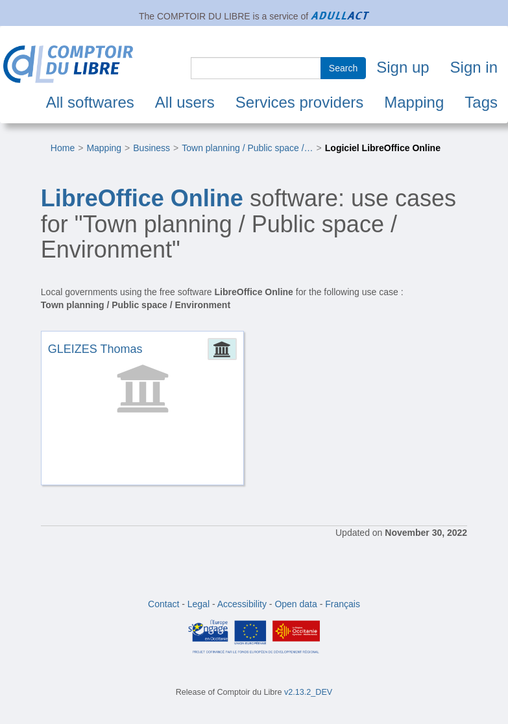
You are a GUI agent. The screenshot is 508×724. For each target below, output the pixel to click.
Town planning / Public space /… (247, 148)
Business (151, 148)
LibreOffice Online (142, 198)
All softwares (90, 102)
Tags (481, 102)
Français (342, 604)
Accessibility (242, 604)
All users (185, 102)
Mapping (414, 102)
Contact (163, 604)
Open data (295, 604)
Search (343, 68)
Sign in (474, 67)
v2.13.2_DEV (308, 692)
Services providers (299, 102)
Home (63, 148)
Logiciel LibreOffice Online (383, 148)
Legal (198, 604)
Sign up (402, 67)
